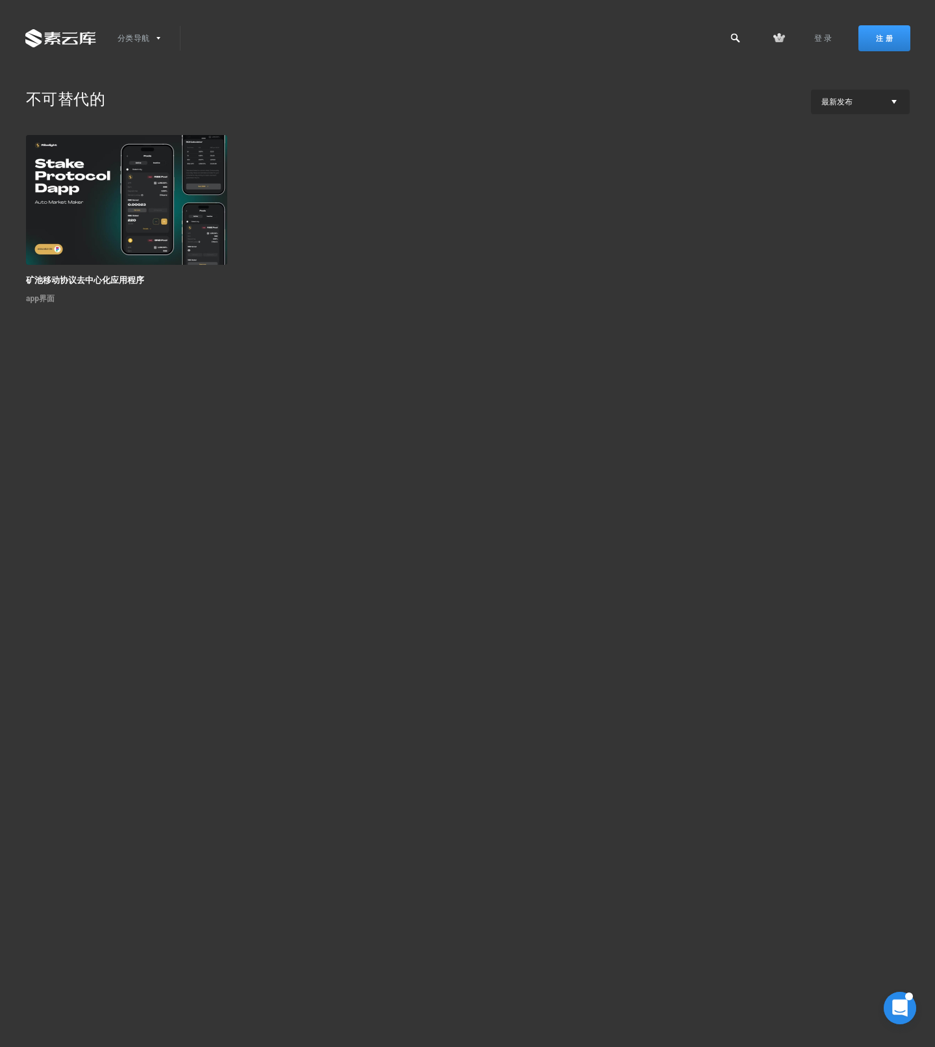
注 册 (884, 38)
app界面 (40, 298)
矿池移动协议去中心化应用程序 (85, 280)
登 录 (823, 38)
